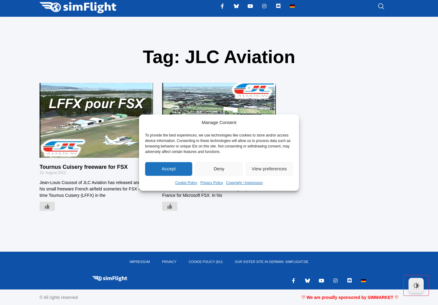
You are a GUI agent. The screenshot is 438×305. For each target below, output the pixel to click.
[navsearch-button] (373, 6)
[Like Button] (47, 206)
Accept (169, 168)
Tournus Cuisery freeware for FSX (84, 167)
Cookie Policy (186, 183)
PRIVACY (169, 262)
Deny (219, 168)
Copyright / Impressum (244, 183)
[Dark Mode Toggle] (416, 285)
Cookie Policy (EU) (206, 262)
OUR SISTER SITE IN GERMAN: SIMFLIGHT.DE (271, 262)
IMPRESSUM (140, 262)
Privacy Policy (211, 183)
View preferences (269, 168)
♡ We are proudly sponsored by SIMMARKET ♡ (349, 297)
